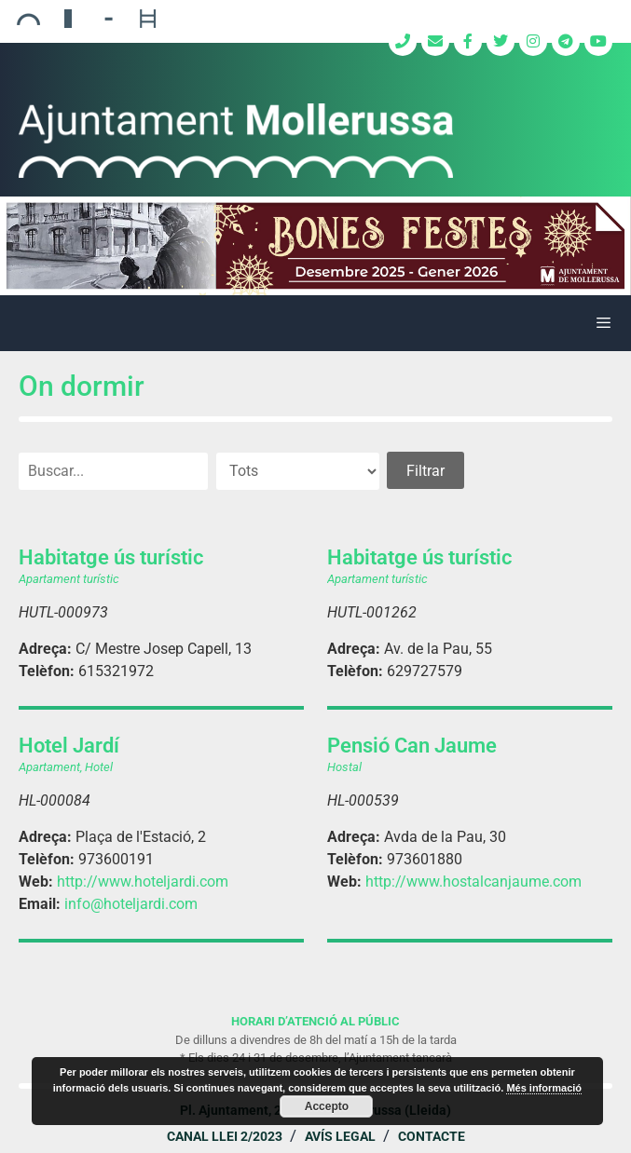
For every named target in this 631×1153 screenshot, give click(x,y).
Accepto (327, 1106)
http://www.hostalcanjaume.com (473, 881)
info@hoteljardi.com (131, 904)
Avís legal (340, 1136)
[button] (315, 246)
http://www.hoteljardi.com (142, 881)
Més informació (544, 1087)
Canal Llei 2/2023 (224, 1136)
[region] (315, 246)
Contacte (431, 1136)
